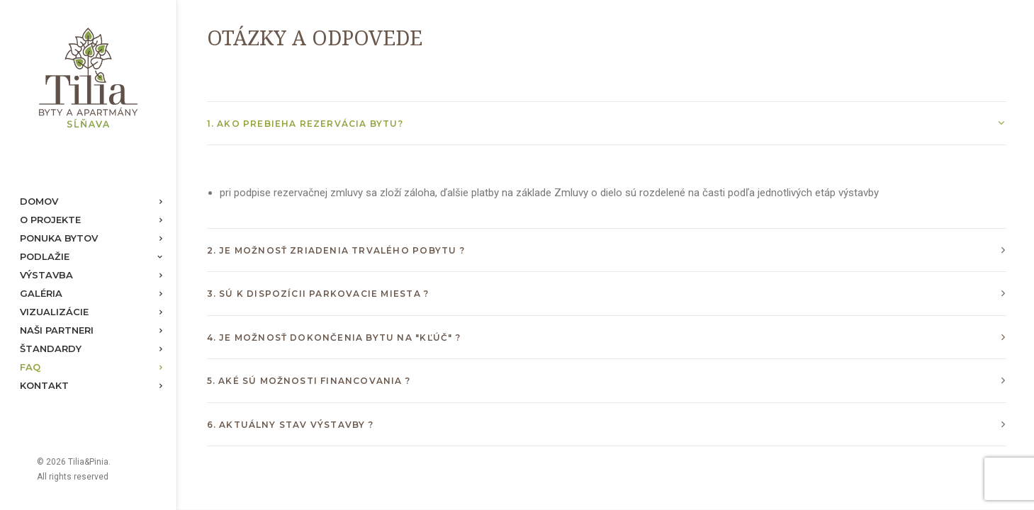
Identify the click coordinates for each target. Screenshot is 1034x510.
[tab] (606, 123)
